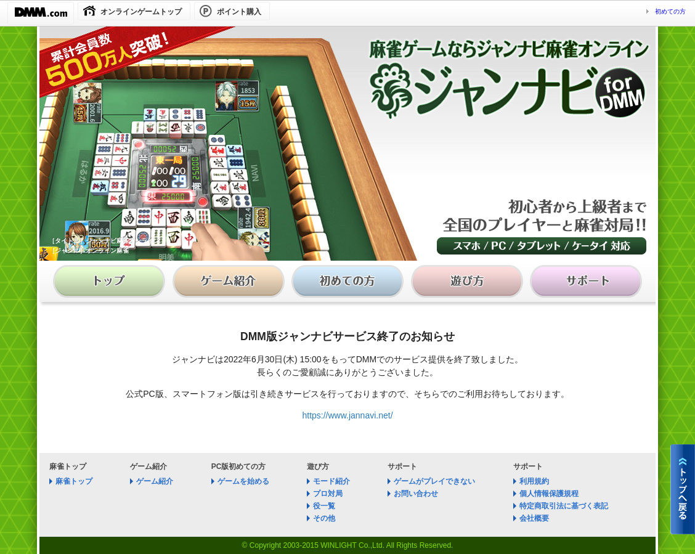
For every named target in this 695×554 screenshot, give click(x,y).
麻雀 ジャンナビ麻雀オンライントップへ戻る (682, 489)
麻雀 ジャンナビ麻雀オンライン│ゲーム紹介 (230, 284)
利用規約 (534, 481)
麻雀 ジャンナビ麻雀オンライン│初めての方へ (348, 284)
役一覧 (324, 506)
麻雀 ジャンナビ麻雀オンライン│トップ (112, 284)
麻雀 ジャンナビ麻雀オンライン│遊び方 (465, 284)
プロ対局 (328, 493)
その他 (324, 518)
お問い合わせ (416, 493)
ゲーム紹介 (154, 481)
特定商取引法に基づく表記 (563, 506)
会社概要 (534, 518)
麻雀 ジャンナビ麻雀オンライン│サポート (583, 284)
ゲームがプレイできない (434, 481)
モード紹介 (331, 481)
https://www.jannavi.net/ (347, 415)
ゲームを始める (243, 481)
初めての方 (670, 11)
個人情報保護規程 (549, 493)
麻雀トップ (73, 481)
